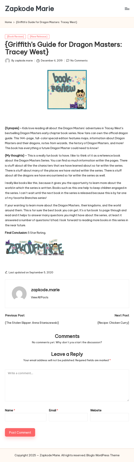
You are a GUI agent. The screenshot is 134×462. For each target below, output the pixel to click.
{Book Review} (15, 36)
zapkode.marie (45, 289)
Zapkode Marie (29, 8)
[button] (39, 297)
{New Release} (39, 36)
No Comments (77, 60)
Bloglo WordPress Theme (103, 455)
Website (95, 410)
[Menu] (127, 8)
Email (53, 410)
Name (10, 410)
